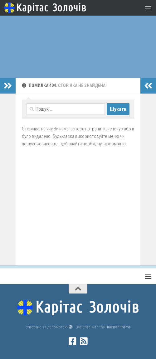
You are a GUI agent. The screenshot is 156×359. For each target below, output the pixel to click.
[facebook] (72, 341)
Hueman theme (117, 327)
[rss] (83, 341)
